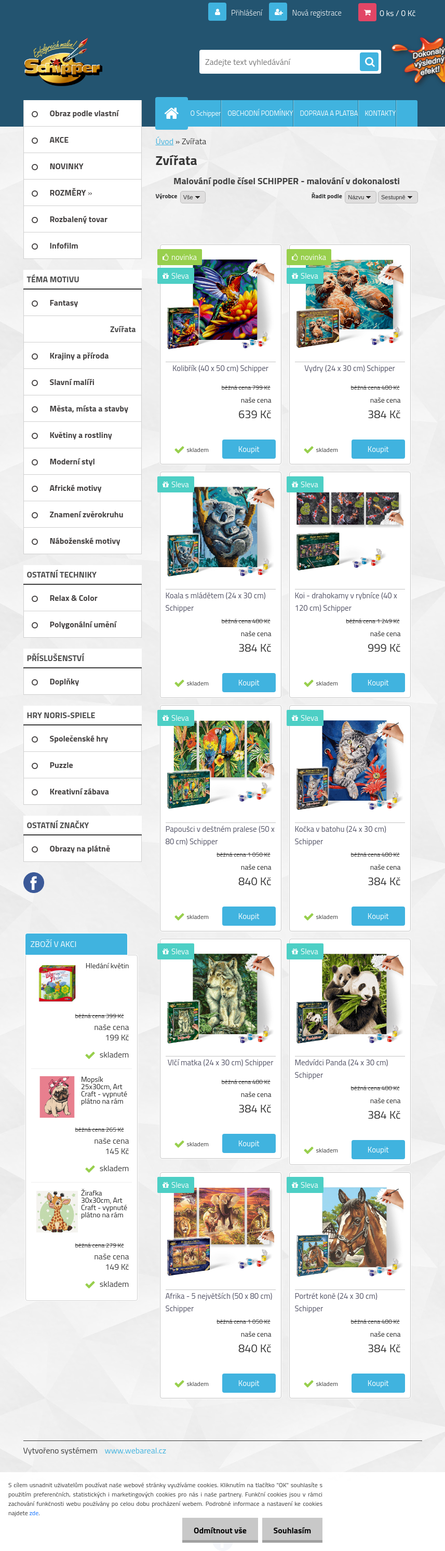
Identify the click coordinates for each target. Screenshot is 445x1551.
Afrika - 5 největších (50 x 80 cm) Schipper (219, 1302)
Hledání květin (107, 965)
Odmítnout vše (215, 1530)
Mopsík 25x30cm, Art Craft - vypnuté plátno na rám (104, 1090)
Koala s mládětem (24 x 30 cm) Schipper (216, 601)
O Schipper (206, 113)
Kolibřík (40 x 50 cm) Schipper (220, 368)
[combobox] (360, 197)
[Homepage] (174, 113)
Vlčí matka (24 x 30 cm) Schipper (221, 1062)
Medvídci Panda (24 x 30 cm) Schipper (341, 1068)
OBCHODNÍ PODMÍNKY (260, 113)
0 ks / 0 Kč (398, 12)
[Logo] (94, 62)
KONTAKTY (380, 113)
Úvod (165, 141)
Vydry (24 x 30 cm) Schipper (349, 368)
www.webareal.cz (135, 1450)
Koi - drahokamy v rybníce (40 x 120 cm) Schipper (346, 601)
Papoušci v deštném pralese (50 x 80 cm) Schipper (220, 835)
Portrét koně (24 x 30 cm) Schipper (336, 1302)
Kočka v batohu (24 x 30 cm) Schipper (340, 835)
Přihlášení (241, 12)
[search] (369, 62)
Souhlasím (290, 1530)
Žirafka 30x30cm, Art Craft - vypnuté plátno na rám (104, 1203)
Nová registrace (314, 12)
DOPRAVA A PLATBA (329, 113)
